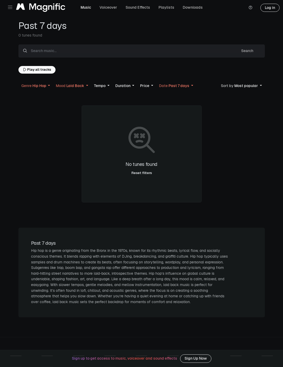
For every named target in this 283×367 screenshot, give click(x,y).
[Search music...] (130, 51)
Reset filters (141, 173)
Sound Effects (138, 7)
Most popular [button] (240, 85)
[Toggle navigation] (10, 7)
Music (86, 7)
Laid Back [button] (70, 85)
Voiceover (108, 7)
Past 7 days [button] (174, 85)
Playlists (166, 7)
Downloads (193, 7)
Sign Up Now (196, 358)
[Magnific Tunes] (40, 7)
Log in (270, 7)
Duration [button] (123, 85)
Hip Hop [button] (34, 85)
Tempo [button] (100, 85)
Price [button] (145, 85)
